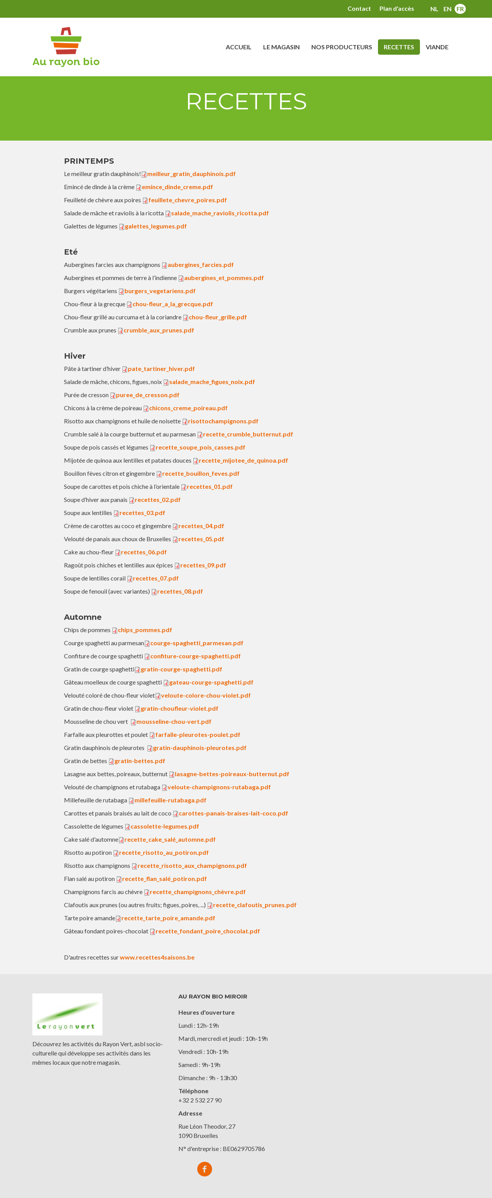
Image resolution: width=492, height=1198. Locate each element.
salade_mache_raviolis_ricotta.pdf (220, 212)
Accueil (239, 46)
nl (434, 8)
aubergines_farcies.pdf (201, 264)
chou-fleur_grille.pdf (218, 316)
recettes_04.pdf (201, 525)
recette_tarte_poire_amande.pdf (168, 917)
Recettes (399, 46)
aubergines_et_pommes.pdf (224, 277)
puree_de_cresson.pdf (148, 394)
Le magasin (281, 46)
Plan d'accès (396, 8)
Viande (437, 46)
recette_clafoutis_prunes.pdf (255, 904)
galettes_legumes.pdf (156, 226)
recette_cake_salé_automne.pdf (170, 839)
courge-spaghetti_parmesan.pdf (196, 642)
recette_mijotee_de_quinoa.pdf (243, 460)
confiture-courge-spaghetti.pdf (195, 655)
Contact (359, 8)
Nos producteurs (341, 46)
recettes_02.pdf (158, 499)
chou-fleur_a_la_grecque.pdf (173, 303)
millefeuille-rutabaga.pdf (170, 800)
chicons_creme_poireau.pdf (188, 407)
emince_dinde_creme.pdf (177, 186)
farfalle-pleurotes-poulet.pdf (197, 734)
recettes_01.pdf (210, 486)
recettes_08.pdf (180, 591)
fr (460, 8)
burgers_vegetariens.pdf (160, 290)
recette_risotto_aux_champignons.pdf (192, 865)
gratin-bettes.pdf (139, 760)
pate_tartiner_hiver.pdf (161, 368)
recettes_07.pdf (156, 578)
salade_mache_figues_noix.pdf (212, 381)
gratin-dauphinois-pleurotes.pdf (200, 747)
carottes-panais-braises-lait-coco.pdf (233, 813)
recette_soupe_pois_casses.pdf (200, 447)
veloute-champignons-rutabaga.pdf (219, 786)
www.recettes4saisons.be (157, 957)
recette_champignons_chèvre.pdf (198, 891)
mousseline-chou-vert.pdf (174, 721)
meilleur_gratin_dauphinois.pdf (191, 173)
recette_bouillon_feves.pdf (201, 473)
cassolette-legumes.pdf (165, 826)
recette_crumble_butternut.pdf (248, 434)
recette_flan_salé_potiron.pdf (164, 878)
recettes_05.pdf (201, 538)
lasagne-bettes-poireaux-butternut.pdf (232, 773)
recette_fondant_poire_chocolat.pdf (208, 931)
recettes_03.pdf (142, 512)
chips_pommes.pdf (145, 629)
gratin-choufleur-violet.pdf (179, 708)
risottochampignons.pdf (223, 421)
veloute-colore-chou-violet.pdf (206, 695)
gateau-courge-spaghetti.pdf (211, 682)
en (447, 8)
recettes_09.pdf (203, 565)
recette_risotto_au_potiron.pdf (164, 852)
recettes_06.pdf (144, 551)
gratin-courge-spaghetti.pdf (181, 669)
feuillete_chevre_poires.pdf (187, 199)
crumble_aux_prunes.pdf (159, 330)
